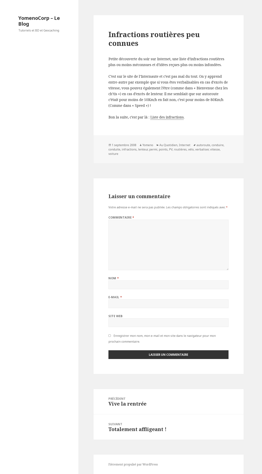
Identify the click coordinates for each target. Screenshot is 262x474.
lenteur (143, 149)
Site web (115, 316)
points (163, 149)
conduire (218, 145)
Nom (113, 278)
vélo (191, 149)
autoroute (203, 145)
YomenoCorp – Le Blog (39, 21)
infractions (129, 149)
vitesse (215, 149)
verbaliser (202, 149)
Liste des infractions (167, 117)
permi (153, 149)
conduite (114, 149)
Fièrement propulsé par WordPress (133, 464)
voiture (113, 154)
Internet (184, 145)
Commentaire (121, 217)
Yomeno (147, 145)
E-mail (115, 297)
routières (180, 149)
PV (170, 149)
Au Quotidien (168, 145)
